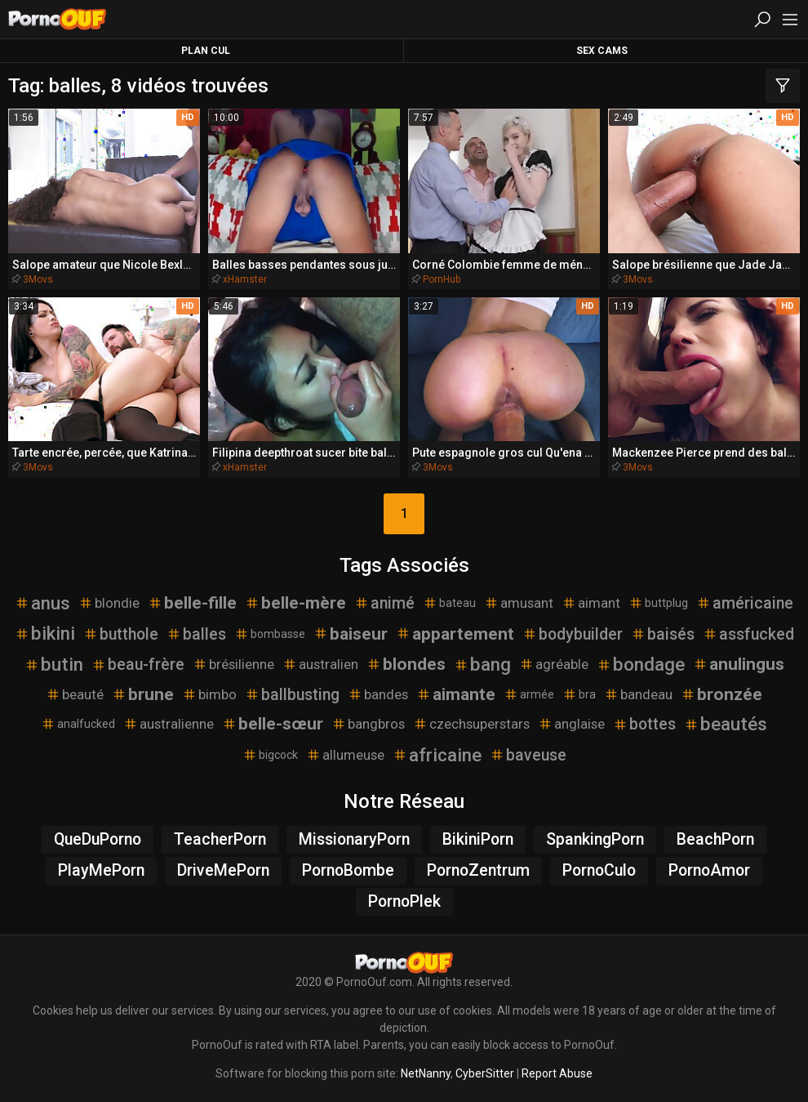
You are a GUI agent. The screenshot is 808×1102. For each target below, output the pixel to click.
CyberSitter (484, 1073)
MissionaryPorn (354, 839)
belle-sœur (272, 724)
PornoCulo (599, 870)
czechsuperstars (471, 724)
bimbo (209, 694)
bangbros (368, 724)
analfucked (78, 723)
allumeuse (345, 755)
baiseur (350, 634)
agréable (553, 664)
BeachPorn (715, 839)
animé (384, 603)
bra (579, 694)
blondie (109, 603)
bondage (641, 664)
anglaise (571, 724)
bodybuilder (572, 634)
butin (53, 664)
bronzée (721, 694)
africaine (437, 754)
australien (320, 664)
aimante (455, 694)
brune (143, 694)
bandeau (638, 694)
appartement (455, 634)
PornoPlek (404, 901)
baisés (663, 634)
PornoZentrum (478, 870)
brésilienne (233, 664)
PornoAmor (709, 870)
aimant (591, 603)
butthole (120, 634)
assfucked (748, 634)
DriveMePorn (223, 870)
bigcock (270, 754)
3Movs (38, 279)
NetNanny (426, 1073)
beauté (75, 694)
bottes (644, 724)
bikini (45, 633)
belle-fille (192, 603)
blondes (406, 664)
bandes (378, 694)
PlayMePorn (101, 870)
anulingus (738, 664)
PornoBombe (348, 870)
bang (482, 664)
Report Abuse (557, 1073)
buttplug (658, 603)
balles (196, 634)
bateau (449, 603)
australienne (168, 724)
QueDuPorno (97, 839)
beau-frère (137, 664)
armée (529, 694)
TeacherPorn (220, 839)
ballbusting (292, 694)
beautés (725, 723)
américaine (744, 603)
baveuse (528, 755)
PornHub (441, 279)
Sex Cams (602, 50)
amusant (518, 603)
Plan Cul (205, 50)
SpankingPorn (595, 839)
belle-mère (295, 603)
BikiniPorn (477, 839)
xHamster (245, 279)
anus (42, 602)
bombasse (269, 634)
